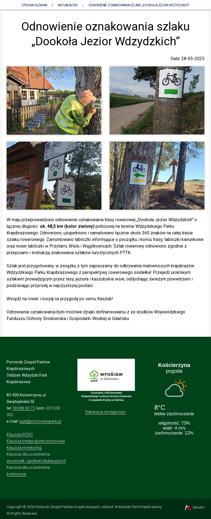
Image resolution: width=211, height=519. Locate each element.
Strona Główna (34, 5)
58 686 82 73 (24, 408)
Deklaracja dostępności (105, 412)
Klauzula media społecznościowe (36, 441)
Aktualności (67, 5)
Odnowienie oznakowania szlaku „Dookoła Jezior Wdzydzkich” (138, 5)
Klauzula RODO (20, 434)
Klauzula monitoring (24, 447)
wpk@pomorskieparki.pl (40, 421)
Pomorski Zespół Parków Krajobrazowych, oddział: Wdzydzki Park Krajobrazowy (98, 507)
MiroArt (194, 507)
